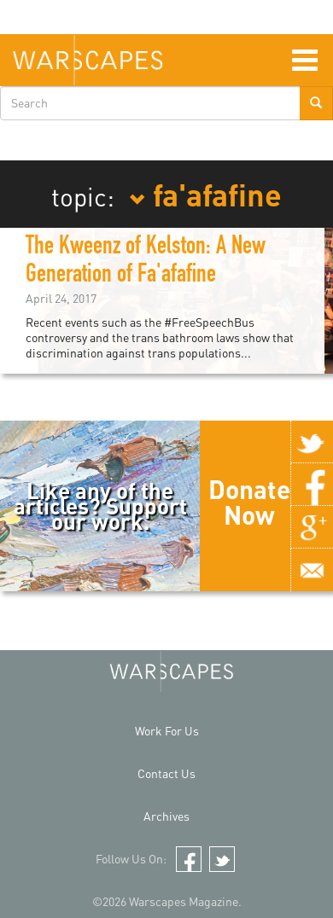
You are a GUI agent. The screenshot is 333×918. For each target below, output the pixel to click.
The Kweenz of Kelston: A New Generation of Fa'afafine (146, 262)
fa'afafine (205, 193)
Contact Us (166, 773)
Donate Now (249, 501)
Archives (166, 816)
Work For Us (167, 730)
